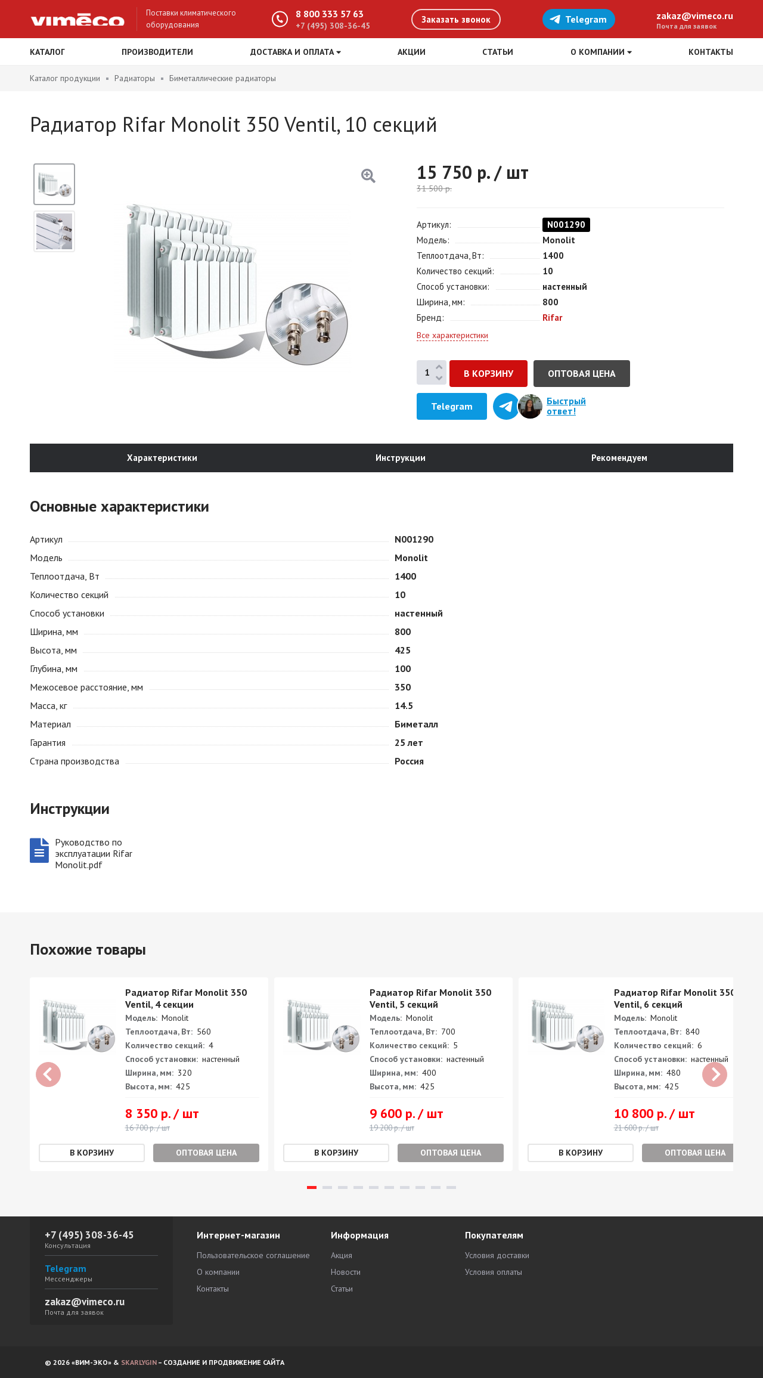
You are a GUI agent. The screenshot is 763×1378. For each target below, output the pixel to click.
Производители (157, 52)
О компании (218, 1271)
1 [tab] (312, 1188)
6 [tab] (389, 1188)
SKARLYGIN (139, 1362)
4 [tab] (358, 1188)
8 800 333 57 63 (330, 13)
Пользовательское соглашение (253, 1255)
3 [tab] (343, 1188)
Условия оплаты (493, 1271)
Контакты (710, 52)
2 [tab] (327, 1188)
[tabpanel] (149, 1075)
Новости (346, 1271)
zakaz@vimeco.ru (694, 15)
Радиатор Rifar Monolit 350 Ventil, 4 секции (186, 999)
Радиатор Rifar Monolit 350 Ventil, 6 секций (675, 999)
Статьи (497, 52)
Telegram (578, 19)
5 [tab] (374, 1188)
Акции (412, 52)
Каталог (47, 52)
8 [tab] (420, 1188)
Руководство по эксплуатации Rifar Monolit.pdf (93, 854)
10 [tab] (451, 1188)
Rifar (552, 317)
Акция (341, 1255)
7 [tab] (405, 1188)
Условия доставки (497, 1255)
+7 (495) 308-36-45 (333, 25)
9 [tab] (436, 1188)
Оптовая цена (582, 373)
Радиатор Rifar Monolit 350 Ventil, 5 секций (430, 999)
